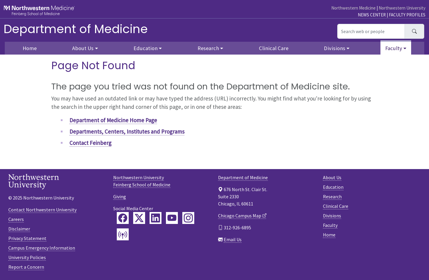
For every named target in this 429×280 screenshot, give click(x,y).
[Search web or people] (371, 31)
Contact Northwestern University (42, 210)
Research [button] (208, 48)
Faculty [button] (393, 48)
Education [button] (145, 48)
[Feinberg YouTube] (172, 218)
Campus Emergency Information (41, 248)
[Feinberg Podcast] (123, 234)
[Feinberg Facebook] (123, 218)
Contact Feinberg (90, 142)
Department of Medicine (76, 28)
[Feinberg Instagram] (188, 218)
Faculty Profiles (407, 15)
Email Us (233, 239)
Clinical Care (273, 48)
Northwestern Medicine (353, 8)
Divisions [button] (334, 48)
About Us (332, 177)
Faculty (330, 225)
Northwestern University (402, 8)
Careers (16, 219)
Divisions (332, 216)
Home (30, 48)
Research (332, 196)
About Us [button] (83, 48)
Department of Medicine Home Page (113, 120)
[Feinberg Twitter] (139, 218)
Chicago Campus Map (239, 216)
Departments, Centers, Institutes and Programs (126, 131)
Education (333, 187)
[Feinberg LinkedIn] (155, 218)
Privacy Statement (27, 238)
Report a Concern (26, 267)
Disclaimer (19, 229)
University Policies (27, 257)
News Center (372, 15)
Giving (119, 196)
